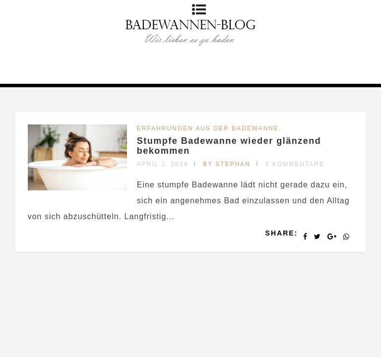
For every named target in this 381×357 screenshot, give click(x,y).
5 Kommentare (294, 164)
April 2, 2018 (163, 164)
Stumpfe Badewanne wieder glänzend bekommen (229, 146)
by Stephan (227, 164)
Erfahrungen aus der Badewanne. (209, 128)
